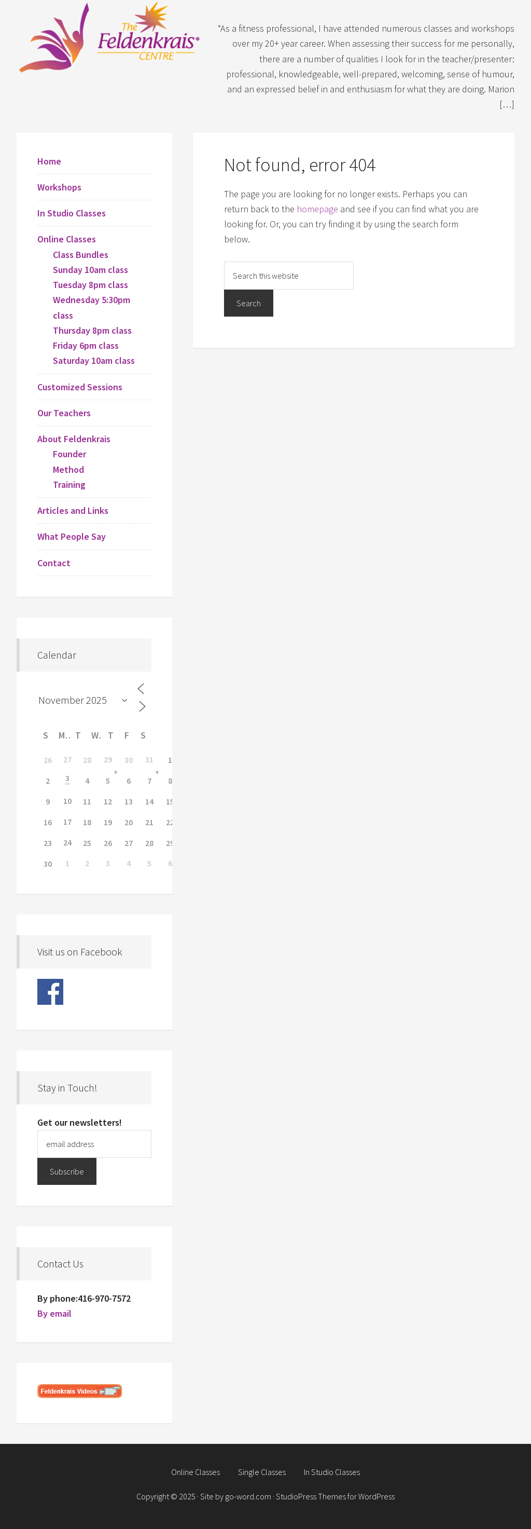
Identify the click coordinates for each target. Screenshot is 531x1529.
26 (48, 760)
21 (149, 822)
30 (128, 760)
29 (170, 843)
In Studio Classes (71, 213)
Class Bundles (80, 255)
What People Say (71, 536)
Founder (69, 454)
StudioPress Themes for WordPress (335, 1496)
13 (128, 801)
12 (108, 801)
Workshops (59, 187)
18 (87, 822)
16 (48, 822)
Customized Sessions (79, 387)
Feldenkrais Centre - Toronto (110, 36)
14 (149, 801)
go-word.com (248, 1496)
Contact (54, 563)
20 (128, 822)
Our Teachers (64, 413)
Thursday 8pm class (92, 330)
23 (48, 843)
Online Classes (66, 239)
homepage (317, 209)
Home (49, 161)
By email (54, 1313)
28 (87, 760)
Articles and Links (72, 510)
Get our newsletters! (79, 1122)
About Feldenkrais (73, 439)
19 (108, 822)
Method (68, 469)
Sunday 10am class (90, 270)
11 (87, 801)
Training (69, 484)
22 (170, 822)
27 (128, 843)
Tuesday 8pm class (90, 285)
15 (170, 801)
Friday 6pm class (86, 345)
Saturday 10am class (94, 360)
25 (87, 843)
